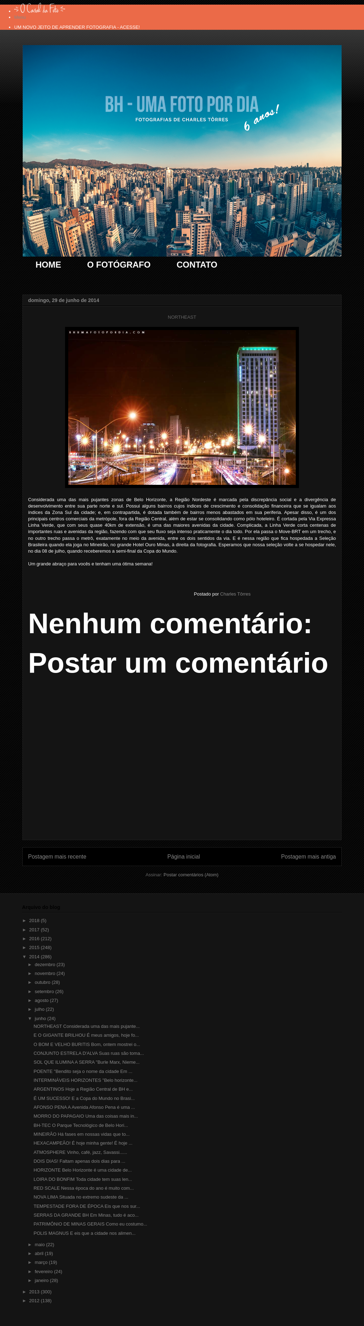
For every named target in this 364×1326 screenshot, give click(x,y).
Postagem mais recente (57, 857)
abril (40, 1253)
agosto (42, 1000)
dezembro (46, 964)
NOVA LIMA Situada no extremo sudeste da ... (80, 1197)
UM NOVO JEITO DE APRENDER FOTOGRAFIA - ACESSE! (77, 27)
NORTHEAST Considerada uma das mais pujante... (86, 1026)
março (42, 1262)
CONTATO (197, 264)
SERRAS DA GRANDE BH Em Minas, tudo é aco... (86, 1215)
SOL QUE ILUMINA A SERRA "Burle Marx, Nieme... (86, 1062)
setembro (45, 991)
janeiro (42, 1280)
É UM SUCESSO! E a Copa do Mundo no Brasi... (84, 1098)
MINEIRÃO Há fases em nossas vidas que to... (81, 1134)
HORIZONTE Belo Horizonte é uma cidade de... (82, 1170)
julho (40, 1009)
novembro (46, 973)
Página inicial (183, 857)
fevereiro (44, 1271)
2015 (35, 947)
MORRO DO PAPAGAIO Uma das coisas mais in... (85, 1116)
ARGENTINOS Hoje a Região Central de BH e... (83, 1089)
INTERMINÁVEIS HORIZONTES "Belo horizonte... (85, 1080)
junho (41, 1018)
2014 (35, 956)
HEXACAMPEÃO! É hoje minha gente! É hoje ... (82, 1143)
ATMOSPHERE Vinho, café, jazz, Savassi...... (80, 1152)
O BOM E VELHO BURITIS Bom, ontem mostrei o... (86, 1044)
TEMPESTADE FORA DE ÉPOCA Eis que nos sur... (86, 1206)
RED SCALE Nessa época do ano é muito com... (83, 1188)
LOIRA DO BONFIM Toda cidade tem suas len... (82, 1179)
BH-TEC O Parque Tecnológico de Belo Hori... (80, 1125)
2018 (35, 920)
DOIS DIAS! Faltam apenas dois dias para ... (79, 1161)
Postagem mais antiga (308, 857)
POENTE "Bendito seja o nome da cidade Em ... (82, 1071)
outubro (43, 982)
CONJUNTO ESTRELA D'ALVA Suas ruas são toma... (88, 1053)
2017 (35, 929)
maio (40, 1244)
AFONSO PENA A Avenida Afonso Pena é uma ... (84, 1107)
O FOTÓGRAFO (119, 264)
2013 (35, 1291)
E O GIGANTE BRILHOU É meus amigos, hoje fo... (86, 1035)
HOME (48, 264)
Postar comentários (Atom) (191, 874)
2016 (35, 938)
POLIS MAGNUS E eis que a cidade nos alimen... (84, 1233)
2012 (35, 1300)
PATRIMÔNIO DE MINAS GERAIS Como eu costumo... (90, 1224)
